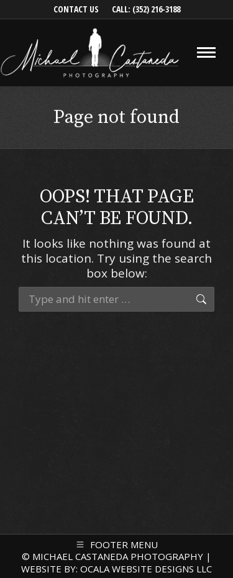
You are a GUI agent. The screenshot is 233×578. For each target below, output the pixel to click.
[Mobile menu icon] (206, 52)
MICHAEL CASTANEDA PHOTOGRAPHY (117, 556)
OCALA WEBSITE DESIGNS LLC (146, 568)
